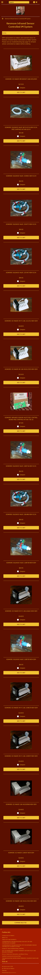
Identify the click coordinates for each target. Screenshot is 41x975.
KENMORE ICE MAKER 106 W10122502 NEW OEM (21, 901)
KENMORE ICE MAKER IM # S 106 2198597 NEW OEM (21, 756)
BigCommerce (12, 972)
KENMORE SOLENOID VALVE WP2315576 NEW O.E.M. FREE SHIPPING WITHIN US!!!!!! (21, 128)
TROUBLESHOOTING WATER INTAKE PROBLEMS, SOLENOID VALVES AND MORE (20, 958)
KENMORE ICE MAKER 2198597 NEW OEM (21, 853)
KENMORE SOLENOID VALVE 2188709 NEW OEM (21, 659)
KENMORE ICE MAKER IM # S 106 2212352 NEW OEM (21, 321)
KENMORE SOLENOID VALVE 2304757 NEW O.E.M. (21, 224)
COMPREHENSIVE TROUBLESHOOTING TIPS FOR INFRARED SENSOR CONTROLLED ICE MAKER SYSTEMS (19, 945)
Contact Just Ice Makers (8, 935)
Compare (22, 88)
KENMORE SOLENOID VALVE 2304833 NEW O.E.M (21, 176)
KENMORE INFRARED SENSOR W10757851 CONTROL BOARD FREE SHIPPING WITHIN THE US (21, 418)
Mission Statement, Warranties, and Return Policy (15, 954)
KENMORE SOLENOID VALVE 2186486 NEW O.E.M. (21, 514)
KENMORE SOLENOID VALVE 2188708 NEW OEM (21, 563)
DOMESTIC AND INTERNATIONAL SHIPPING (13, 948)
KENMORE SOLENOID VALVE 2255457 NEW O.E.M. (21, 272)
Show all (4, 961)
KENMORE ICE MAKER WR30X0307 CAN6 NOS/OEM (21, 79)
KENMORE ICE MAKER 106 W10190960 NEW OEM (21, 804)
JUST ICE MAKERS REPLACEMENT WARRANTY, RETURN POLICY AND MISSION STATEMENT (19, 951)
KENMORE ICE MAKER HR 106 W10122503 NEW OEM (21, 369)
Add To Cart (21, 92)
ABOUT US (4, 937)
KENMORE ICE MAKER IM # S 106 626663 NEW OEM (21, 611)
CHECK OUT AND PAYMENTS (9, 939)
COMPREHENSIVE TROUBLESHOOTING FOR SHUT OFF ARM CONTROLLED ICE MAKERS (17, 942)
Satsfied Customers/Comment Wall (11, 956)
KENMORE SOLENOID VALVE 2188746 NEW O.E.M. (21, 466)
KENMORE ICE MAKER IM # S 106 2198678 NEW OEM (21, 708)
